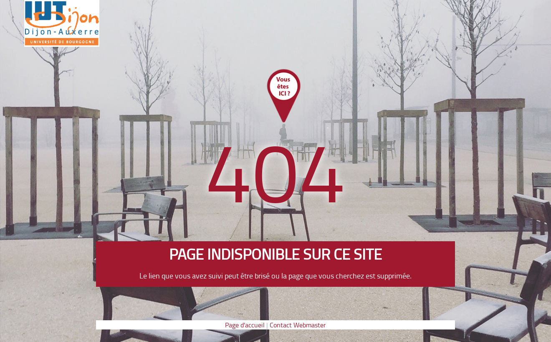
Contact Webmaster (298, 324)
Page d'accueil (245, 324)
